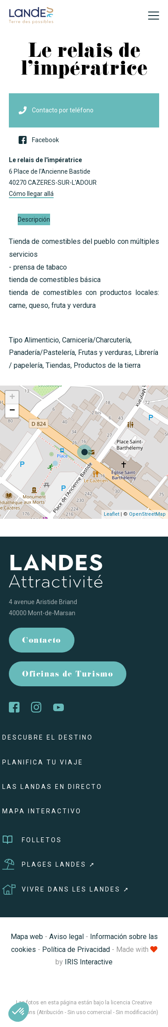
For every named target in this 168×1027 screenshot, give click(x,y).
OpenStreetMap (147, 514)
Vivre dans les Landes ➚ (66, 889)
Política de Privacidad (76, 949)
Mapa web (27, 936)
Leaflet (111, 514)
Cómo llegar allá (31, 193)
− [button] (12, 411)
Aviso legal (66, 936)
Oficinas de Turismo (67, 675)
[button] (18, 1012)
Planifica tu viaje (42, 762)
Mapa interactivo (42, 811)
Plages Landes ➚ (49, 864)
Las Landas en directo (52, 786)
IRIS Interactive (89, 962)
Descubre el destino (47, 737)
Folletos (32, 840)
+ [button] (12, 397)
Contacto (41, 641)
